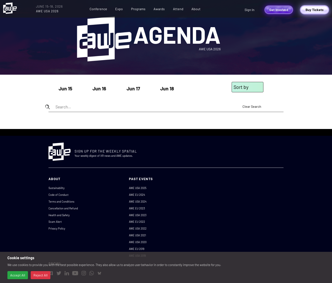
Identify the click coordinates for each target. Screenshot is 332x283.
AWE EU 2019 (136, 249)
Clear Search (251, 106)
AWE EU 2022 (137, 221)
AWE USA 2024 (138, 201)
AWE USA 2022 (138, 228)
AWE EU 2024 (137, 194)
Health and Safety (59, 215)
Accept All (17, 275)
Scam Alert (55, 221)
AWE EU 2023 (137, 208)
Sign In (250, 10)
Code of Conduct (58, 194)
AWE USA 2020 (138, 242)
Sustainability (56, 188)
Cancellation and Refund (63, 208)
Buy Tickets (315, 10)
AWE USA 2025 (138, 188)
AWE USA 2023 (138, 215)
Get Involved (278, 10)
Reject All (40, 275)
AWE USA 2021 (137, 235)
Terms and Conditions (61, 201)
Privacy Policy (56, 228)
